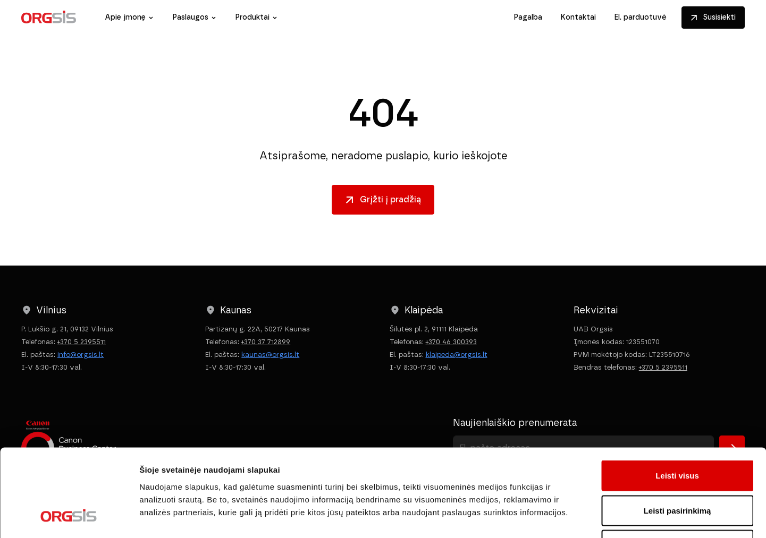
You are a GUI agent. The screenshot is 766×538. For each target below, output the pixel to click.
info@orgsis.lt (80, 354)
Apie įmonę (125, 17)
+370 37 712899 (265, 342)
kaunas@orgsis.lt (270, 354)
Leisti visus (677, 398)
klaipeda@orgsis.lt (456, 354)
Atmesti (677, 468)
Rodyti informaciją (545, 517)
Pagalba (528, 17)
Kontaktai (578, 17)
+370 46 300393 (451, 342)
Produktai (252, 17)
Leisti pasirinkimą (677, 433)
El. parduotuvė (640, 17)
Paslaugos (190, 17)
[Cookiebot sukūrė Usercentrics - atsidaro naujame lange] (68, 517)
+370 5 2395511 (81, 342)
